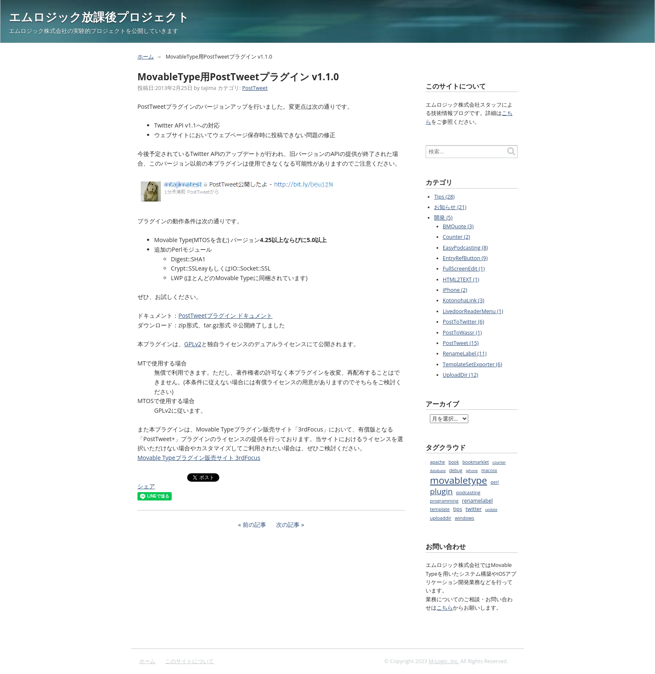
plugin (441, 491)
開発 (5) (443, 217)
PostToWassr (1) (462, 332)
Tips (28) (444, 196)
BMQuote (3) (458, 226)
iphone (472, 470)
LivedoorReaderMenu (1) (473, 311)
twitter (474, 509)
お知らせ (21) (450, 207)
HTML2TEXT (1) (461, 279)
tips (457, 509)
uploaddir (440, 518)
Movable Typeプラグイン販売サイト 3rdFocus (198, 458)
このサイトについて (189, 661)
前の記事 (254, 524)
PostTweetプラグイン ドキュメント (225, 315)
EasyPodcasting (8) (465, 247)
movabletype (458, 480)
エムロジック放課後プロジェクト (99, 17)
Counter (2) (456, 236)
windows (465, 518)
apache (437, 462)
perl (494, 482)
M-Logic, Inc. (444, 661)
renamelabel (477, 500)
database (438, 470)
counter (499, 462)
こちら (445, 607)
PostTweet (255, 88)
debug (455, 470)
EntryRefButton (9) (465, 258)
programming (444, 501)
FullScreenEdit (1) (464, 268)
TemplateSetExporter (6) (472, 364)
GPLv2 (192, 344)
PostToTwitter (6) (463, 321)
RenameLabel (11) (465, 353)
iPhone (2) (455, 290)
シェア (146, 486)
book (454, 462)
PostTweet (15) (461, 343)
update (491, 509)
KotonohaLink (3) (463, 300)
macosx (489, 470)
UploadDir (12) (460, 374)
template (439, 509)
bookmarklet (475, 462)
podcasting (468, 492)
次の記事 (288, 524)
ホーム (145, 56)
